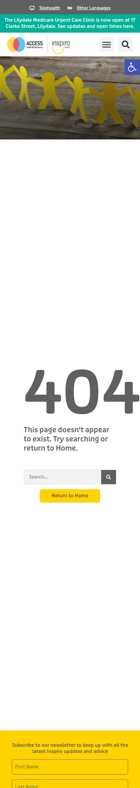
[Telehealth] (32, 8)
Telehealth (49, 8)
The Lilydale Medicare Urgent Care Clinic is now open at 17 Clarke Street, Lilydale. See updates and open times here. (70, 23)
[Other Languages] (69, 8)
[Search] (108, 477)
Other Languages (94, 8)
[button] (132, 67)
